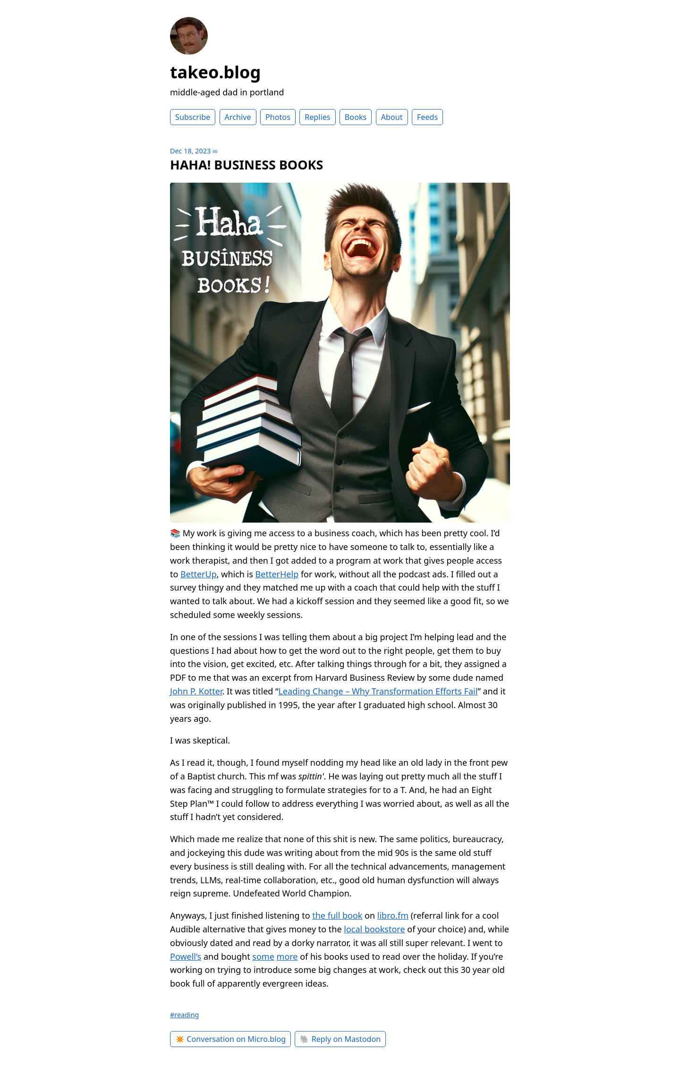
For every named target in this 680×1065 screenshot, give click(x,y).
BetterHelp (277, 574)
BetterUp (198, 574)
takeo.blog (215, 72)
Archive (238, 117)
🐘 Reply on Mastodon (340, 1039)
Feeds (427, 117)
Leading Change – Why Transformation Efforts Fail (378, 691)
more (287, 956)
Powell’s (185, 956)
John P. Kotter (196, 691)
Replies (317, 117)
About (392, 117)
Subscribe (192, 117)
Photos (277, 117)
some (263, 956)
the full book (337, 915)
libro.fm (392, 915)
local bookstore (374, 929)
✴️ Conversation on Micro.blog (230, 1039)
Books (356, 117)
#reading (184, 1014)
